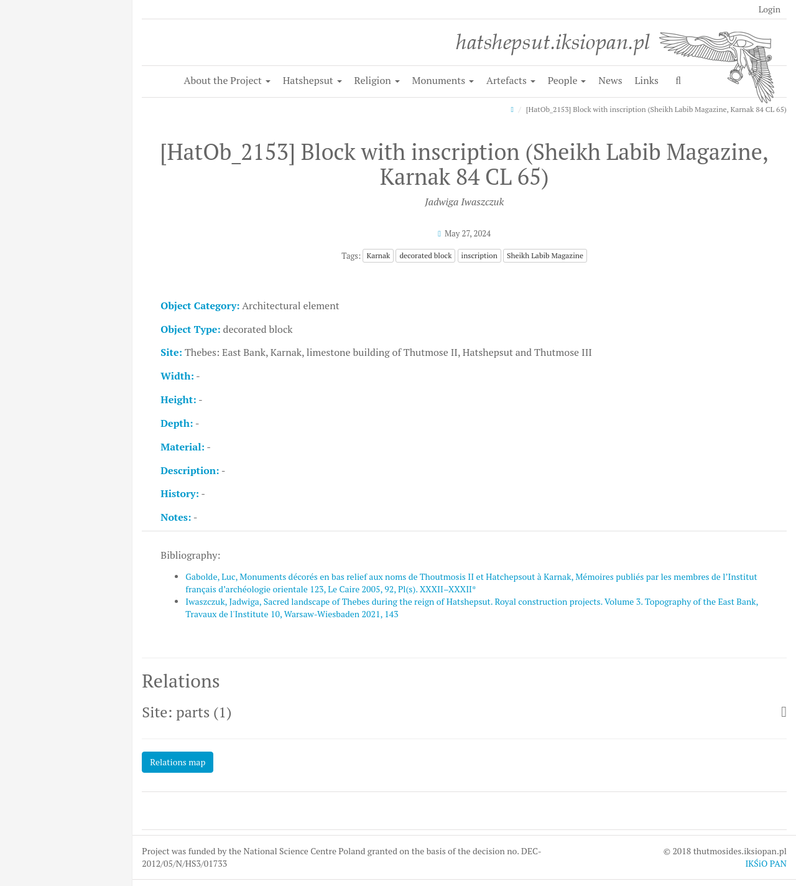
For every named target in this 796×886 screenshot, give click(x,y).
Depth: (176, 423)
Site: (171, 352)
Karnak (378, 255)
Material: (182, 447)
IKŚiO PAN (766, 863)
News (610, 80)
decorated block (425, 255)
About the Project (227, 80)
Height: (178, 399)
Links (647, 80)
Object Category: (199, 305)
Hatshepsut (312, 80)
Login (769, 9)
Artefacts (510, 80)
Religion (377, 80)
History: (179, 493)
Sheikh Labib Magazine (545, 255)
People (567, 80)
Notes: (175, 517)
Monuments (443, 80)
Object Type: (190, 329)
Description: (189, 470)
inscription (479, 255)
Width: (177, 376)
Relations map (177, 762)
